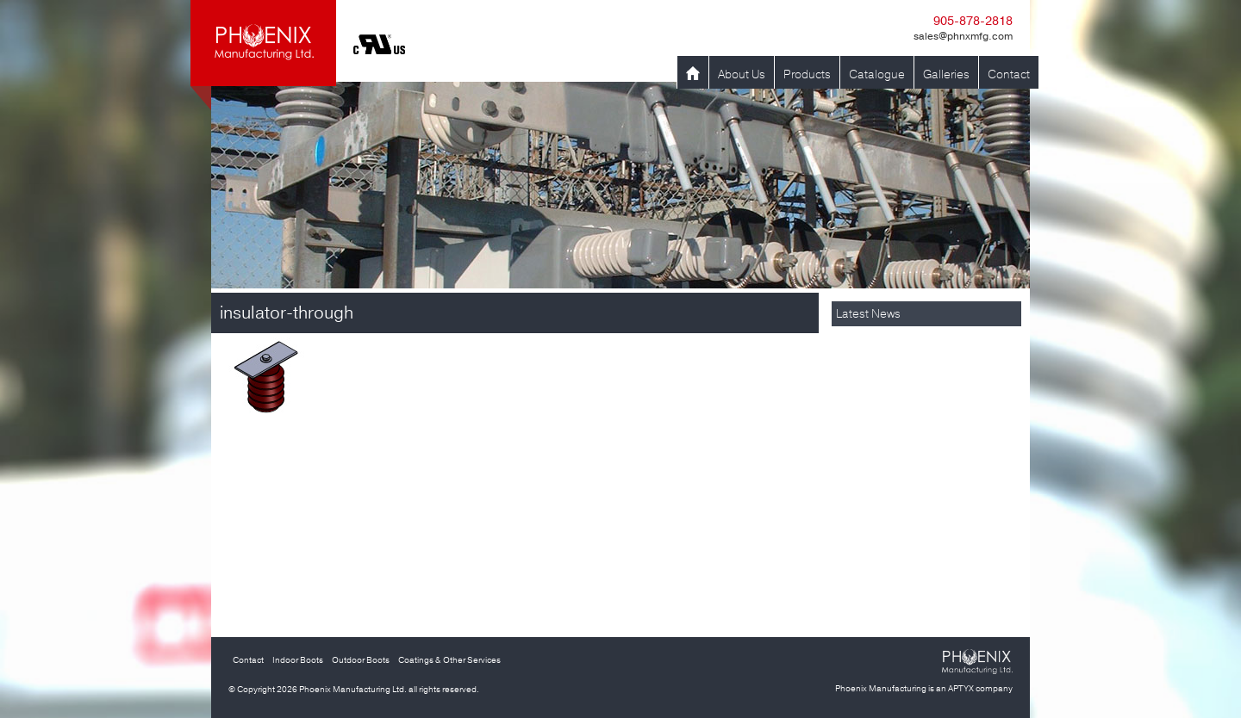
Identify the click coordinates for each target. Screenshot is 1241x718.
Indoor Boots (297, 660)
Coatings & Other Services (449, 660)
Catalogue (877, 74)
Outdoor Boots (361, 660)
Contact (1009, 74)
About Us (741, 74)
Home (693, 74)
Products (807, 74)
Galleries (946, 74)
